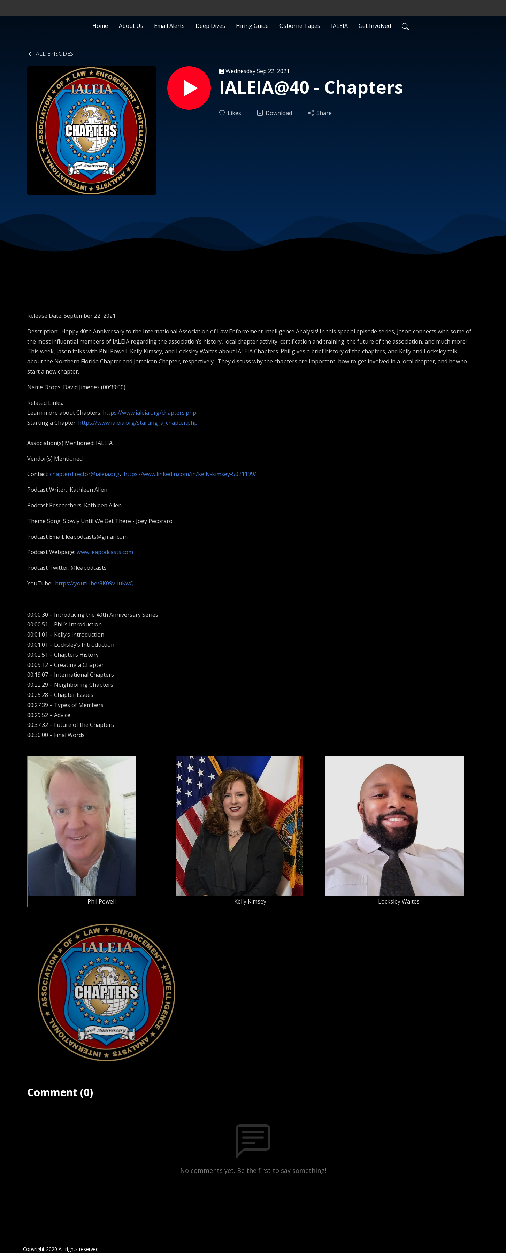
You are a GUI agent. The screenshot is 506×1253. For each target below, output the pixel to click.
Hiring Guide (252, 26)
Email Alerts (169, 26)
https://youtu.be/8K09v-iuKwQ (94, 583)
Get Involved (375, 26)
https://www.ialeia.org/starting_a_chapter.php (138, 422)
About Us (131, 26)
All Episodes (50, 53)
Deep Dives (210, 26)
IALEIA (339, 26)
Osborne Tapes (299, 26)
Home (100, 26)
